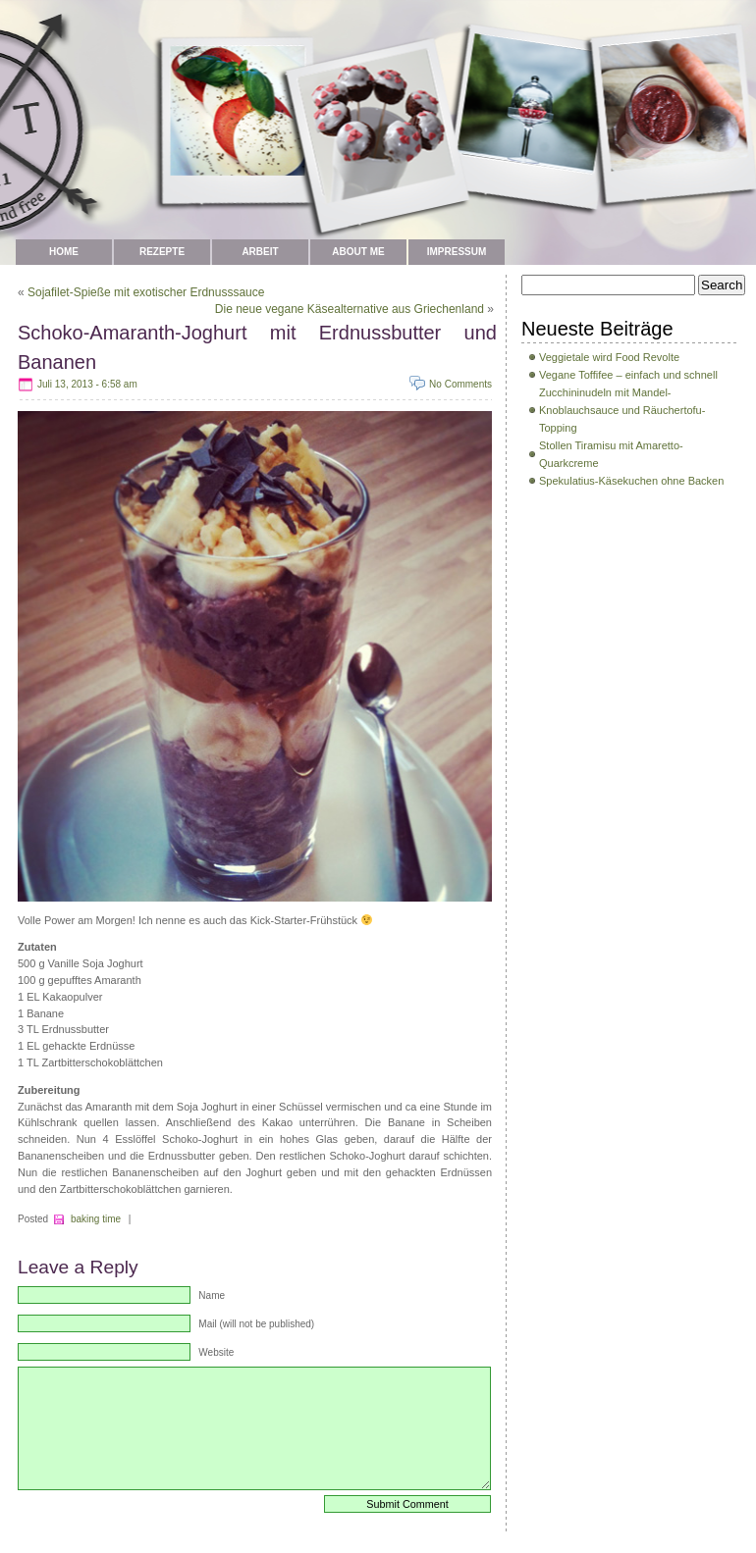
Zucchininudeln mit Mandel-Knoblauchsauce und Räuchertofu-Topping (622, 410)
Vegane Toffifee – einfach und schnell (628, 375)
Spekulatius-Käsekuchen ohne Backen (631, 481)
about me (358, 251)
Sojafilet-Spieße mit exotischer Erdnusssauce (145, 292)
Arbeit (260, 251)
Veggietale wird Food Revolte (609, 357)
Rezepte (162, 251)
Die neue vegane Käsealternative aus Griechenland (349, 309)
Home (64, 251)
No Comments (460, 384)
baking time (96, 1219)
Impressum (457, 251)
